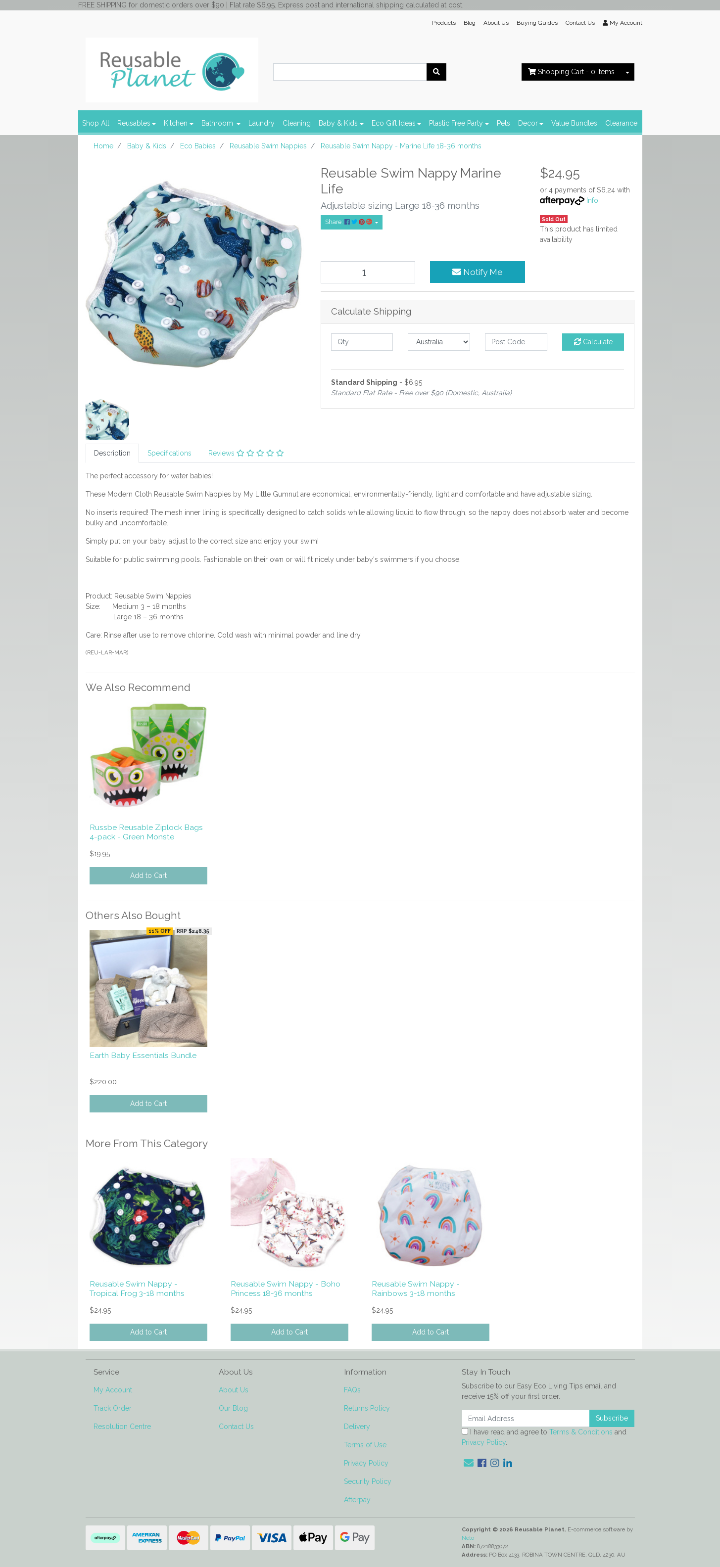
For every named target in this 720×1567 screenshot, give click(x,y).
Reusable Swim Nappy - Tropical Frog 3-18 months (137, 1288)
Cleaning (297, 123)
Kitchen (176, 123)
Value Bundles (574, 123)
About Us (496, 22)
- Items (571, 72)
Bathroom (218, 123)
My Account (113, 1390)
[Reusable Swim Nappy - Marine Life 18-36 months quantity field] (368, 272)
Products (444, 22)
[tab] (112, 453)
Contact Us (580, 22)
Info (592, 200)
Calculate (593, 342)
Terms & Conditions (581, 1432)
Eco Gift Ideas (394, 123)
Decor (528, 123)
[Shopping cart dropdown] (627, 72)
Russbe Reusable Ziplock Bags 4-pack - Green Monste (146, 832)
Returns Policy (367, 1408)
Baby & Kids (338, 123)
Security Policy (367, 1481)
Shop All (95, 123)
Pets (503, 123)
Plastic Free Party (456, 123)
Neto (468, 1537)
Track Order (113, 1408)
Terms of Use (365, 1445)
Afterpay (357, 1500)
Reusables (133, 123)
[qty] (362, 342)
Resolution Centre (122, 1426)
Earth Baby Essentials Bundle (143, 1055)
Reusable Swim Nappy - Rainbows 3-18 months (416, 1288)
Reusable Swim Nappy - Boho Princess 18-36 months (285, 1288)
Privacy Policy (366, 1463)
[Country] (439, 342)
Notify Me (477, 272)
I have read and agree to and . (544, 1437)
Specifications (169, 453)
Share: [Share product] (349, 222)
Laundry (261, 123)
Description (112, 453)
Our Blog (233, 1408)
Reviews (246, 453)
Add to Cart (148, 875)
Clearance (621, 123)
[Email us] (469, 1463)
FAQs (352, 1390)
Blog (470, 22)
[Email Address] (526, 1418)
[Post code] (516, 342)
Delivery (357, 1426)
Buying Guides (537, 22)
